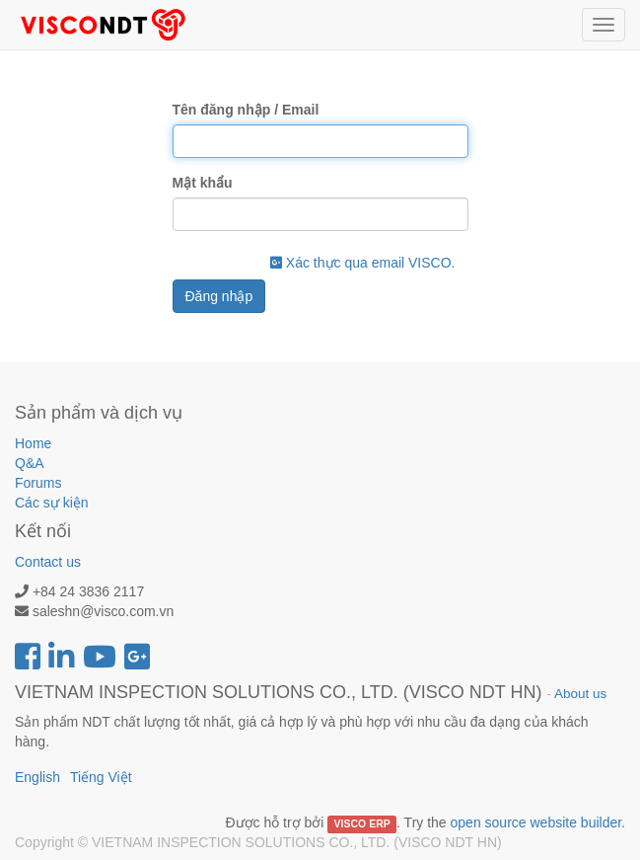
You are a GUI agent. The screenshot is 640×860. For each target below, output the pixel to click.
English (37, 777)
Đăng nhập (219, 296)
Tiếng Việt (101, 777)
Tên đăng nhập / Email (246, 109)
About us (580, 693)
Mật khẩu (203, 183)
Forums (38, 483)
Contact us (48, 562)
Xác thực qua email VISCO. (363, 263)
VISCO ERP (362, 823)
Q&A (29, 463)
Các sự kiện (52, 502)
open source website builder (536, 822)
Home (33, 443)
